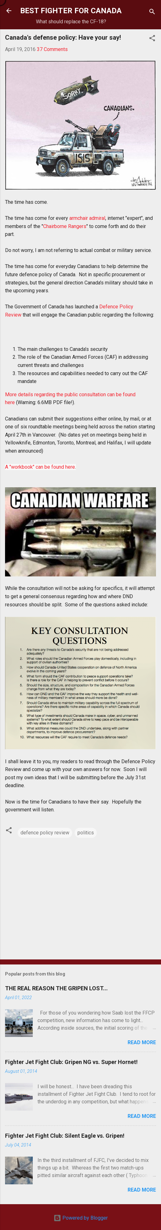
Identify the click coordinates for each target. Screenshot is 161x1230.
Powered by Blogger (81, 1218)
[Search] (152, 12)
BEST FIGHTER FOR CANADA (71, 10)
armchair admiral (87, 218)
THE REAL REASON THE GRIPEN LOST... (56, 988)
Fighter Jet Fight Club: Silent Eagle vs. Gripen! (64, 1135)
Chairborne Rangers (64, 226)
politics (86, 833)
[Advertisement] (80, 905)
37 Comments (52, 49)
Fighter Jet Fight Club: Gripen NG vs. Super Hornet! (71, 1062)
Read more (142, 1042)
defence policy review (44, 833)
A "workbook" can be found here (40, 467)
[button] (152, 39)
